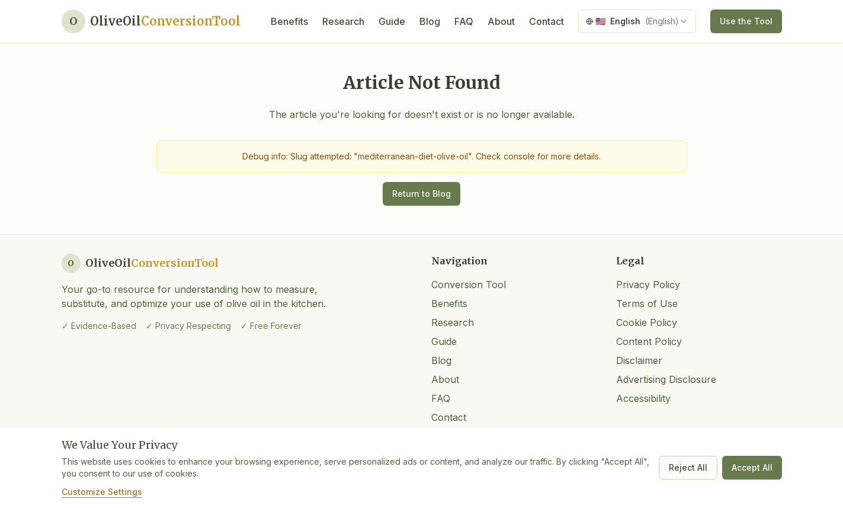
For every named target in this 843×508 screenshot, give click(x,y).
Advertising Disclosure (666, 379)
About (501, 21)
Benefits (289, 21)
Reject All (688, 467)
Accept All (752, 467)
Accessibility (643, 398)
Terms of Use (647, 303)
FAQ (463, 21)
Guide (392, 21)
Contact (546, 21)
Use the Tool (746, 21)
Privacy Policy (648, 284)
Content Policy (649, 341)
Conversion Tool (468, 284)
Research (343, 21)
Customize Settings (102, 492)
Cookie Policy (646, 322)
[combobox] (637, 21)
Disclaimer (639, 360)
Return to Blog (421, 193)
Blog (429, 21)
